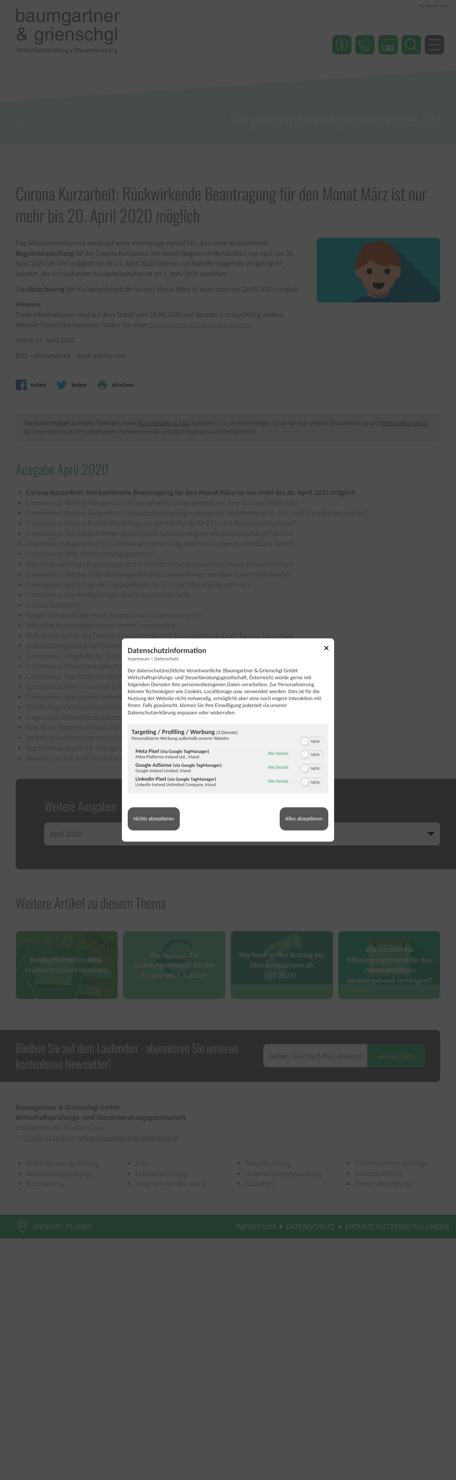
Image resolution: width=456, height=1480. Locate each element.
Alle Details (278, 753)
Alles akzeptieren (304, 818)
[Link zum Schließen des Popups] (329, 649)
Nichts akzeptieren (153, 818)
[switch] (311, 740)
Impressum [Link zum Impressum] (139, 659)
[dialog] (228, 740)
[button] (304, 741)
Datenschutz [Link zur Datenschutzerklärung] (166, 659)
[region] (228, 759)
